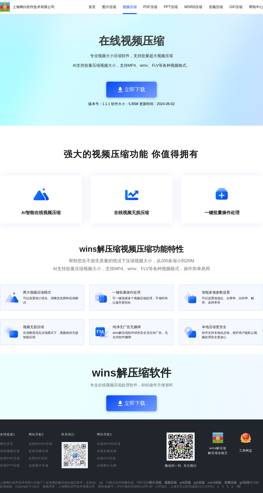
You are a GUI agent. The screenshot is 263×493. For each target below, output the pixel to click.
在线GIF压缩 (38, 458)
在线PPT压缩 (10, 465)
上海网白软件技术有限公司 (33, 7)
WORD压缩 (193, 7)
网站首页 (6, 443)
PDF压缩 (150, 7)
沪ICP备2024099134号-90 (134, 486)
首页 (92, 7)
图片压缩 (109, 7)
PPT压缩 (171, 7)
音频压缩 (216, 7)
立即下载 (131, 89)
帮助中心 (256, 7)
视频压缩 (130, 7)
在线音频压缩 (38, 451)
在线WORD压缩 (40, 443)
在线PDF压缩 (10, 458)
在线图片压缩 (38, 465)
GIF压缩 (235, 7)
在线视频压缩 (10, 451)
